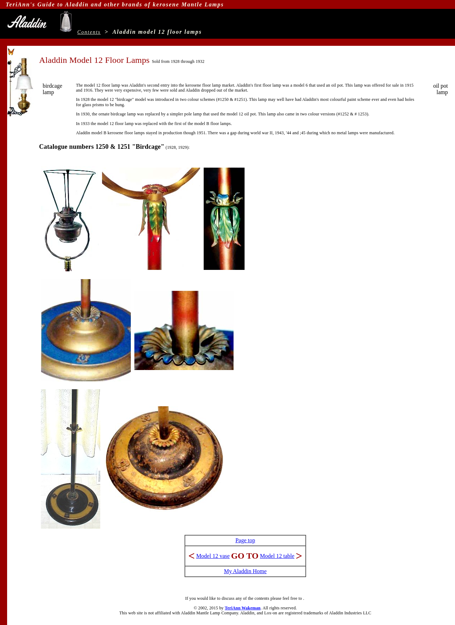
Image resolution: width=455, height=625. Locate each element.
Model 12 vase (213, 556)
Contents (89, 32)
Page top (245, 540)
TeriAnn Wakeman (243, 607)
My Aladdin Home (245, 571)
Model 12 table (277, 556)
